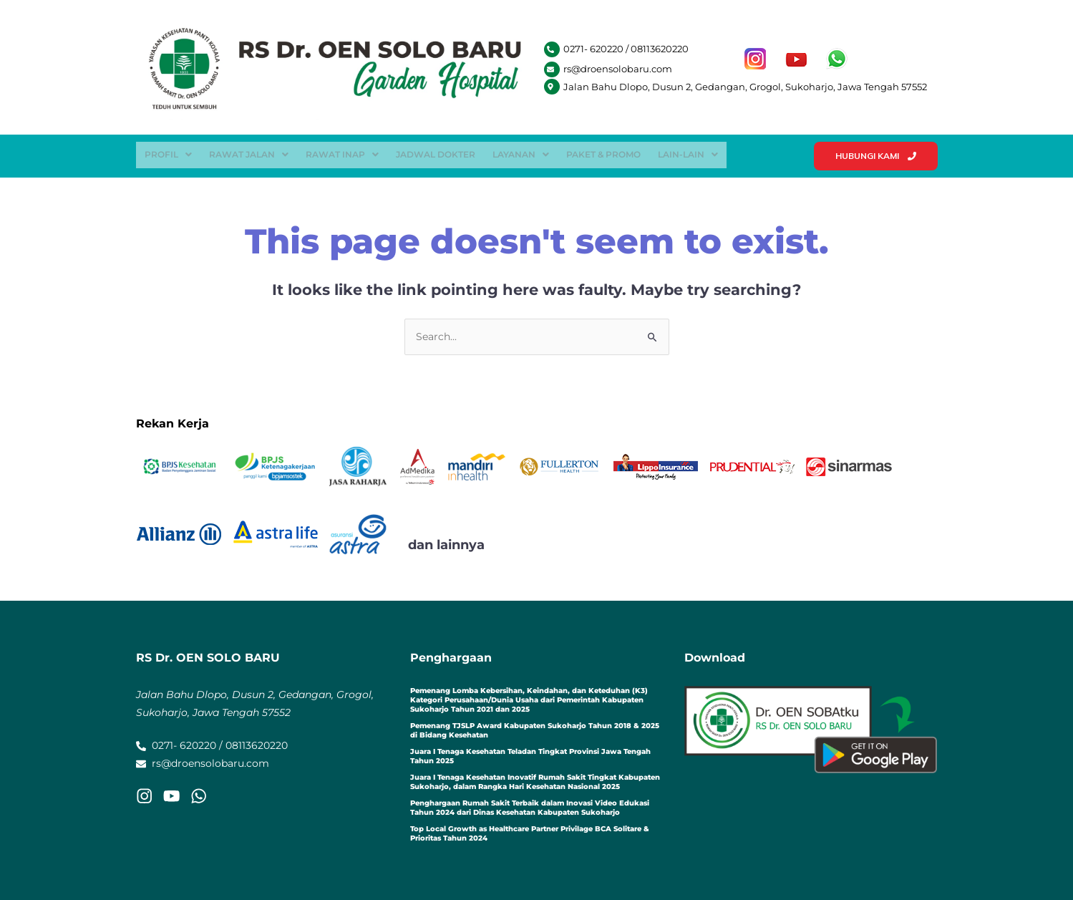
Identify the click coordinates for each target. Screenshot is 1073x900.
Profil (168, 152)
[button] (168, 153)
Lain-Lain (688, 152)
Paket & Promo (603, 152)
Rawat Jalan (248, 152)
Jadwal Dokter (435, 152)
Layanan (520, 152)
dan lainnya (446, 545)
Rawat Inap (342, 152)
